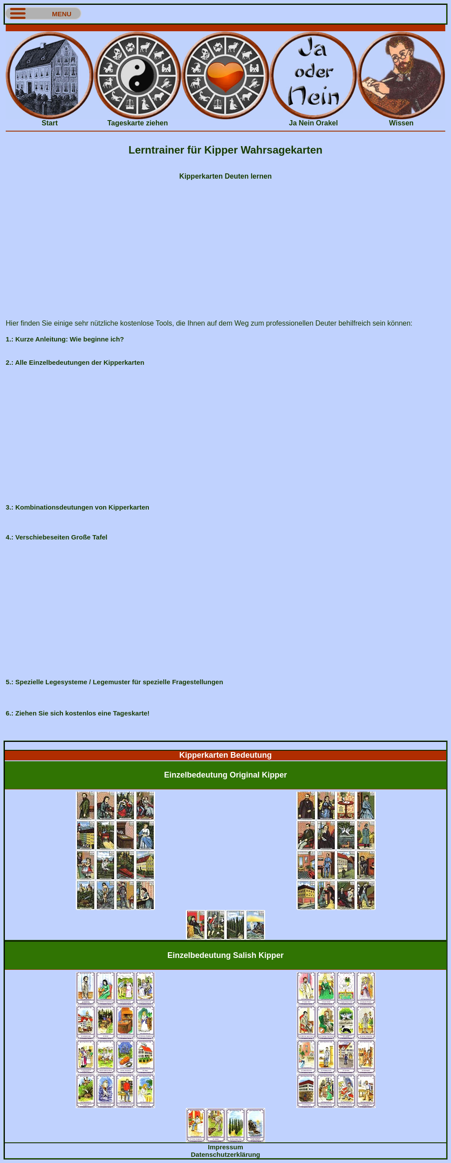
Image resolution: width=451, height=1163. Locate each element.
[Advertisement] (225, 28)
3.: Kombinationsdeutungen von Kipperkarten (77, 507)
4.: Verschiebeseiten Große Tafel (56, 537)
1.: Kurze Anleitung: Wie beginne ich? (65, 339)
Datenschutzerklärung (225, 1154)
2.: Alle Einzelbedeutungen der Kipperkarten (75, 362)
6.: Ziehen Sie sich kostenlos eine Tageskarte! (78, 713)
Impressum (225, 1147)
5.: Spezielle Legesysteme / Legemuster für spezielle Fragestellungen (114, 682)
